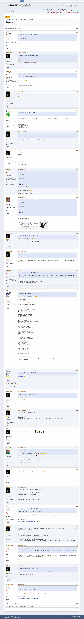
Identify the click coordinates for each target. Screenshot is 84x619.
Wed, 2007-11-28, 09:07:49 (22, 91)
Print (77, 28)
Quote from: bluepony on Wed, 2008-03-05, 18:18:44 (29, 272)
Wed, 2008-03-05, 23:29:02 (22, 290)
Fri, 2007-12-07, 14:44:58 (22, 131)
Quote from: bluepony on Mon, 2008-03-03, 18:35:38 (29, 171)
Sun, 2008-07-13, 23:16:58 (22, 584)
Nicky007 (9, 110)
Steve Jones (10, 506)
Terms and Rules (73, 616)
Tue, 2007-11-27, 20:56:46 (22, 71)
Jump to (61, 608)
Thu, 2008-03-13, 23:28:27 (22, 410)
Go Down (7, 28)
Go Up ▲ (78, 616)
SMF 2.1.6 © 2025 (7, 616)
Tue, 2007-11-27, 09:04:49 (22, 52)
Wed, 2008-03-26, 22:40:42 (22, 447)
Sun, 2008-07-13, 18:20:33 (22, 545)
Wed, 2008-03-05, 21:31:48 (22, 270)
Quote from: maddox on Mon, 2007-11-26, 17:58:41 (29, 55)
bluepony (9, 52)
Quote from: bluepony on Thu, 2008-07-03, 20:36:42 (29, 508)
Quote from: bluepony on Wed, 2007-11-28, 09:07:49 (29, 112)
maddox (9, 32)
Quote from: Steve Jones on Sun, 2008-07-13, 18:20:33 (29, 568)
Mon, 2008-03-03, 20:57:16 (22, 169)
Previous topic (70, 24)
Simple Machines (13, 616)
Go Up (6, 603)
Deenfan (9, 197)
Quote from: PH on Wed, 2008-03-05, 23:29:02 (28, 372)
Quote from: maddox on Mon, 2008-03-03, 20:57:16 (29, 235)
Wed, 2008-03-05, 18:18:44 (22, 251)
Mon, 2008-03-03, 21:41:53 (22, 197)
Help (69, 616)
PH (8, 290)
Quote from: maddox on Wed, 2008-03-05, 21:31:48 (29, 293)
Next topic (76, 24)
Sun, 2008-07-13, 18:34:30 (22, 565)
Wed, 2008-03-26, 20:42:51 (22, 428)
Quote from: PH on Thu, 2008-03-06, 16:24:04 (28, 394)
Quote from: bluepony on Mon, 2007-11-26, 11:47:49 (29, 34)
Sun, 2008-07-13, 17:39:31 (22, 526)
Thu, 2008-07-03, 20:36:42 (22, 487)
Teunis (9, 447)
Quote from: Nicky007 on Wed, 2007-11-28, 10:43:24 (29, 134)
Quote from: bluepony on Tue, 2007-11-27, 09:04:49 (29, 73)
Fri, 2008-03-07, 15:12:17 (22, 391)
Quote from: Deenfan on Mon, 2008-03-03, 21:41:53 (29, 254)
